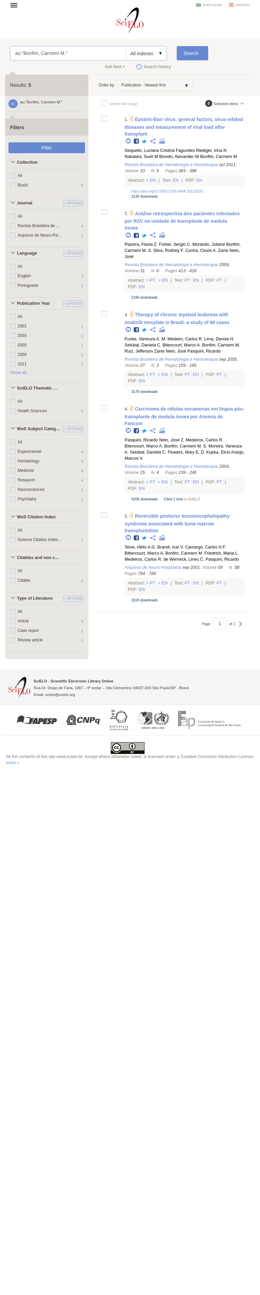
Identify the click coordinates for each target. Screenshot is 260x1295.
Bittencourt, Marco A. (144, 553)
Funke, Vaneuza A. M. (145, 339)
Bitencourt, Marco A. (181, 345)
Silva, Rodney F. (168, 250)
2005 (22, 345)
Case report (28, 630)
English (24, 276)
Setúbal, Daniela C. (143, 345)
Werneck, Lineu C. (186, 559)
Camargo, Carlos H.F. (205, 547)
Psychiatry (27, 499)
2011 (22, 364)
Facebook (136, 141)
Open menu (16, 5)
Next (240, 627)
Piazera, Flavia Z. (141, 244)
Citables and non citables (39, 557)
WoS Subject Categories (39, 428)
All (20, 175)
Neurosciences (31, 489)
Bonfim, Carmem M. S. (185, 446)
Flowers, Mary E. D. (186, 452)
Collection (27, 162)
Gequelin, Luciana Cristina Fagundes (160, 150)
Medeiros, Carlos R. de (146, 559)
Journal (24, 203)
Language (27, 253)
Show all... (20, 372)
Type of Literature (34, 598)
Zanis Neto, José (170, 351)
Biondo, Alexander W (179, 156)
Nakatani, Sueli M (141, 156)
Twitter (144, 141)
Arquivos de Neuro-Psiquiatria (40, 235)
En (153, 180)
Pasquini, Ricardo (204, 351)
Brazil (23, 185)
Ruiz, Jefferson (139, 351)
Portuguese (28, 285)
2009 (22, 354)
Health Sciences (32, 411)
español (243, 5)
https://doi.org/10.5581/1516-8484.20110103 (167, 191)
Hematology (28, 461)
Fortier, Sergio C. (175, 244)
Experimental (29, 451)
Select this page (123, 103)
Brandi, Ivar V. (170, 547)
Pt (152, 280)
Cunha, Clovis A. (201, 250)
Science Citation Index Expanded (40, 539)
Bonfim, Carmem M (218, 156)
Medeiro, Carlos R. (185, 339)
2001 (22, 326)
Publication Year (33, 303)
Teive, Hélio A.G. (140, 547)
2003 (22, 335)
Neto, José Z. (172, 440)
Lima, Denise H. (219, 339)
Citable (24, 580)
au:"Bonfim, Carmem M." (68, 53)
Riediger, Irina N (211, 150)
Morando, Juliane (208, 244)
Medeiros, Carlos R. (204, 440)
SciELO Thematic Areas (39, 388)
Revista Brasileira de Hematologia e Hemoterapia (40, 225)
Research (26, 480)
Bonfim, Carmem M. (221, 345)
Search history (157, 66)
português (212, 5)
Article (23, 621)
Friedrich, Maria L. (221, 553)
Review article (30, 640)
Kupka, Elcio (218, 452)
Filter (46, 148)
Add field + (115, 66)
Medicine (26, 470)
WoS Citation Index (36, 517)
